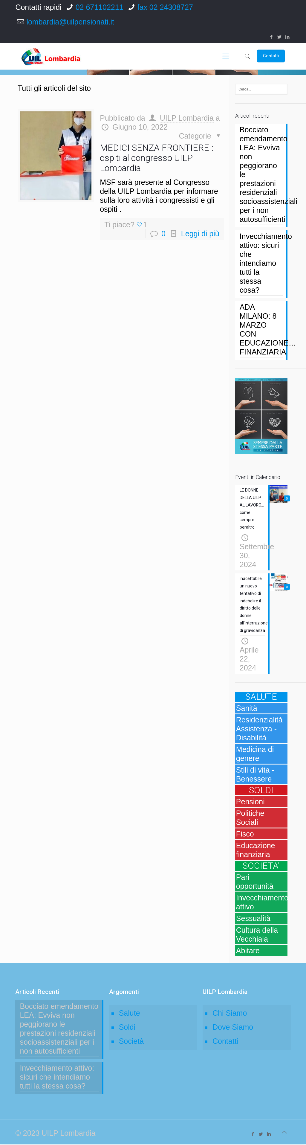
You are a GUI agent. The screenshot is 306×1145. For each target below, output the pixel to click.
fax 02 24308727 (165, 7)
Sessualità (253, 919)
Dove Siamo (232, 1027)
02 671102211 (99, 7)
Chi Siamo (229, 1013)
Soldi (127, 1027)
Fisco (245, 834)
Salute (129, 1013)
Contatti (225, 1041)
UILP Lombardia (187, 118)
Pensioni (250, 802)
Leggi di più (200, 233)
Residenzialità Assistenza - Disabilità (259, 729)
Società (131, 1041)
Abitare (248, 951)
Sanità (246, 709)
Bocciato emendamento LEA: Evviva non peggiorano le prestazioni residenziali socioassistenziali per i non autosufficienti (261, 174)
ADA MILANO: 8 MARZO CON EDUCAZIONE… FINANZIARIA (261, 329)
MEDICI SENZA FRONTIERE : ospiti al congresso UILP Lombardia (156, 157)
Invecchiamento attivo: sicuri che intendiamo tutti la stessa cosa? (261, 263)
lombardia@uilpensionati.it (70, 22)
